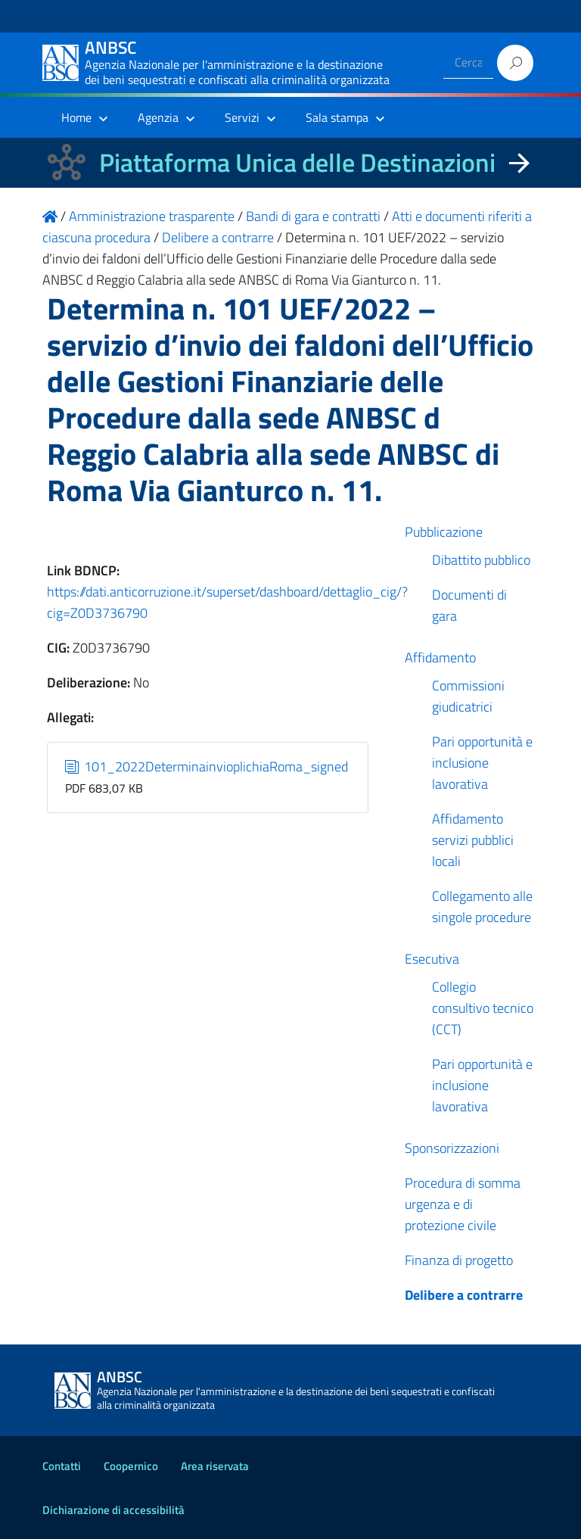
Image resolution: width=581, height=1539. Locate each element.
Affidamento (440, 657)
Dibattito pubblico (481, 560)
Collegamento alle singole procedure (482, 906)
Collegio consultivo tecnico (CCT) (482, 1008)
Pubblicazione (444, 532)
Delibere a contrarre (464, 1295)
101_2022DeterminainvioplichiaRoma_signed (207, 766)
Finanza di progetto (459, 1260)
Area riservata (215, 1466)
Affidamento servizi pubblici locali (473, 839)
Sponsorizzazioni (452, 1148)
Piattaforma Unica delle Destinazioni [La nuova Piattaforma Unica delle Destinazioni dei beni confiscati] (297, 162)
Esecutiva (432, 959)
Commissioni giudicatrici (468, 696)
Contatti (61, 1466)
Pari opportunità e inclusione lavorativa (482, 762)
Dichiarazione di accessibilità (113, 1510)
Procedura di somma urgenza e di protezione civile (462, 1204)
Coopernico (131, 1466)
